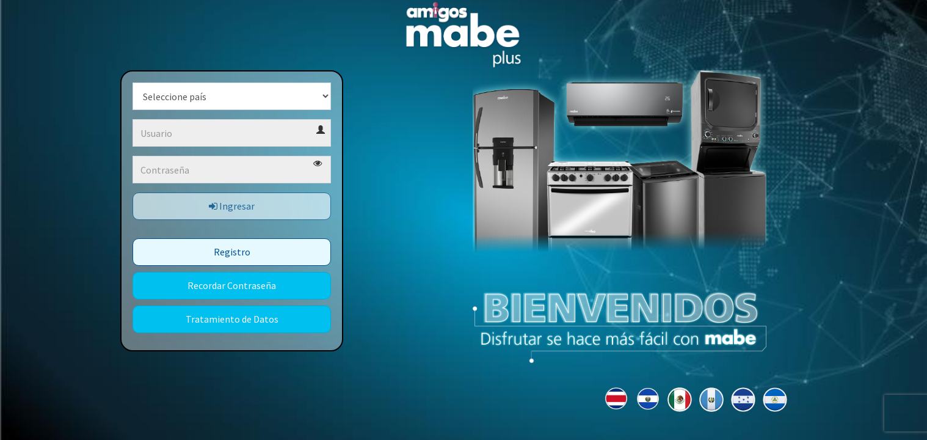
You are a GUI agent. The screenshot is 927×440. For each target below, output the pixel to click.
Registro (232, 252)
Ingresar (232, 206)
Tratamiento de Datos (232, 319)
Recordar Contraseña (231, 285)
